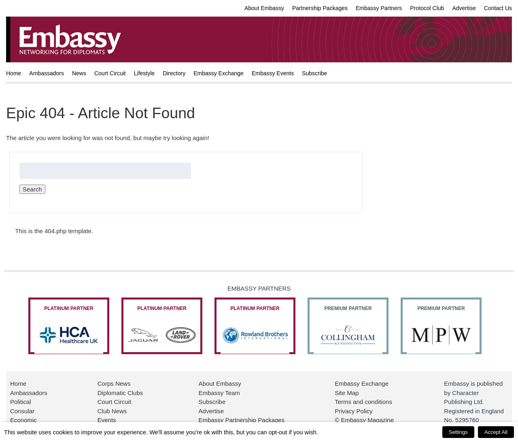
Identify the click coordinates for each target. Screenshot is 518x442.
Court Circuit (110, 73)
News (79, 73)
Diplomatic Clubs (120, 392)
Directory (174, 73)
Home (13, 73)
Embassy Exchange (218, 73)
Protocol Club (427, 8)
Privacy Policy (353, 411)
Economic (23, 419)
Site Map (347, 392)
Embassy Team (219, 392)
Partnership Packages (320, 8)
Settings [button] (458, 432)
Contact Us (498, 8)
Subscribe (314, 73)
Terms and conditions (363, 401)
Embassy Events (273, 73)
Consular (22, 411)
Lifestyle (144, 73)
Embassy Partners (379, 8)
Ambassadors (46, 73)
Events (107, 419)
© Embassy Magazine (364, 419)
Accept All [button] (495, 432)
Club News (112, 411)
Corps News (114, 383)
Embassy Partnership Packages (242, 419)
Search (32, 189)
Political (20, 401)
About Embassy (264, 8)
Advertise (464, 8)
